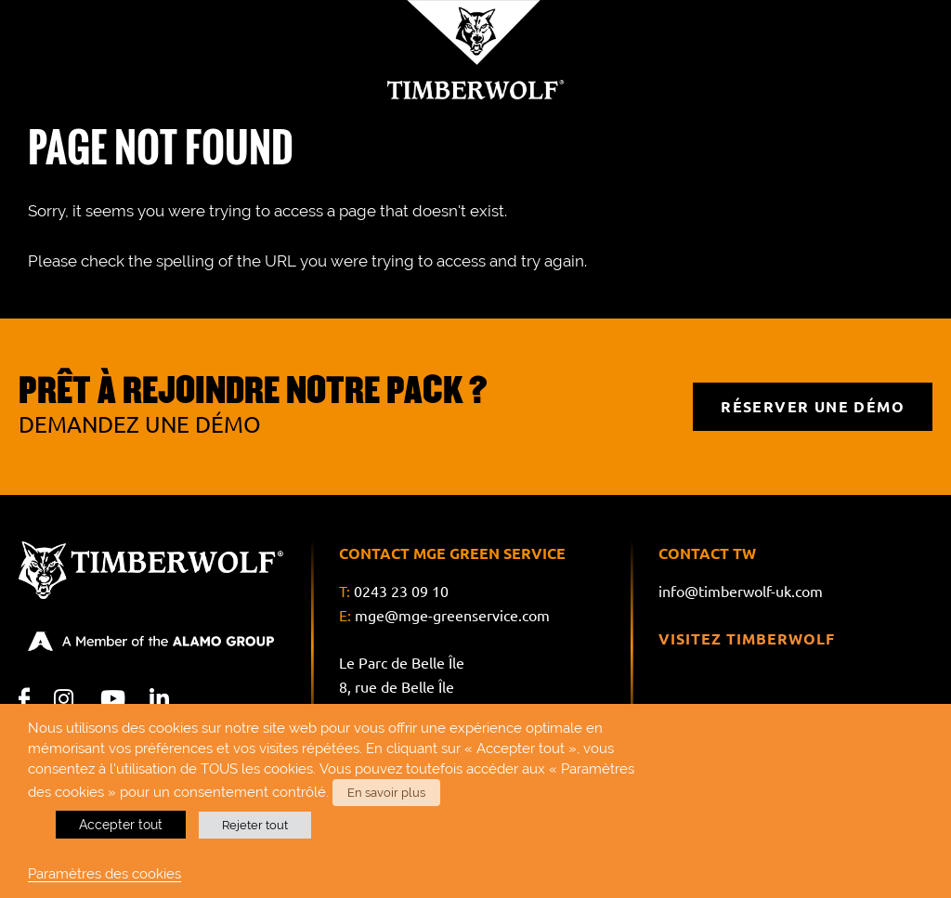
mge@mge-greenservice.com (452, 615)
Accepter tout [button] (121, 824)
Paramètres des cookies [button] (104, 873)
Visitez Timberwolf (746, 639)
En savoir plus (386, 793)
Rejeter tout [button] (255, 825)
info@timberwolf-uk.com (740, 591)
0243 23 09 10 (401, 591)
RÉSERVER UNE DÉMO (813, 406)
